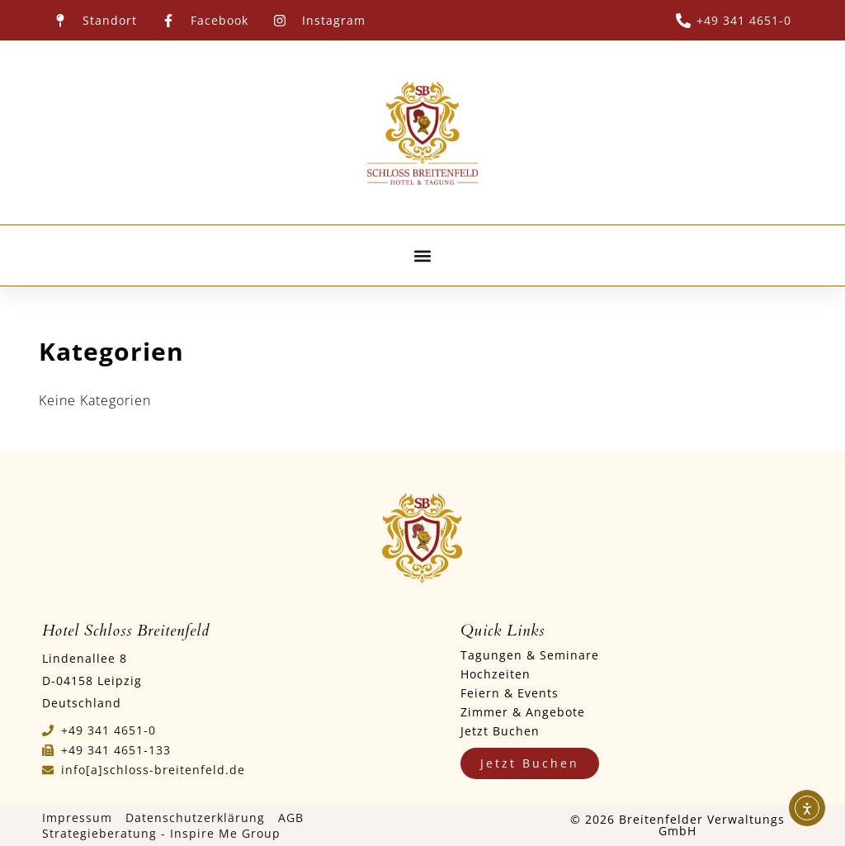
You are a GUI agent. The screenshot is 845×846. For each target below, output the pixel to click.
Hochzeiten (495, 674)
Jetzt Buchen (500, 731)
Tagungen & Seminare (529, 655)
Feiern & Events (509, 693)
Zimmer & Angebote (522, 712)
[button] (423, 255)
